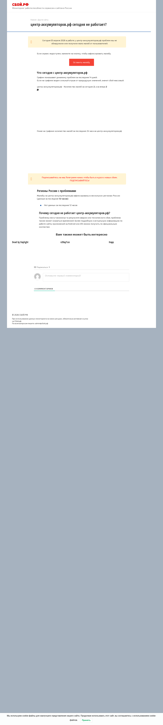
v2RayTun (65, 242)
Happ (111, 242)
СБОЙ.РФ (20, 4)
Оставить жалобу (81, 62)
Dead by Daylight (20, 242)
